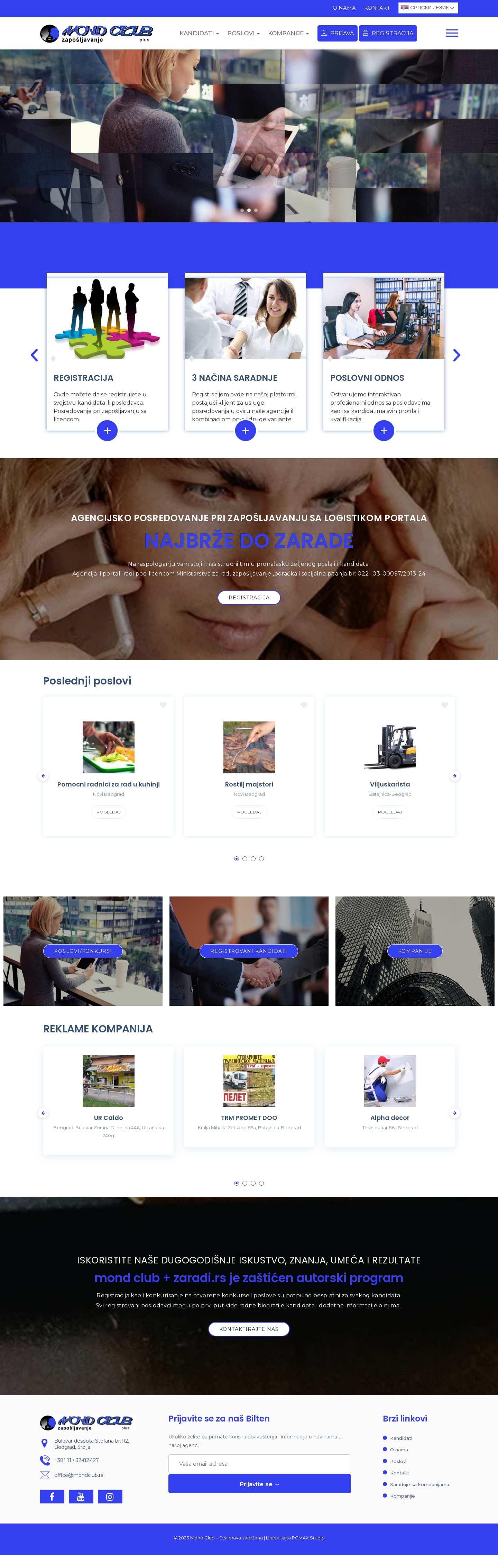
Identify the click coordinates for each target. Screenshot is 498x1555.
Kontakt (377, 7)
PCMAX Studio (308, 1537)
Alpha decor (389, 1117)
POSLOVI (243, 33)
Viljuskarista (390, 784)
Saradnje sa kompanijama (419, 1484)
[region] (249, 135)
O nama (344, 7)
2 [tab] (245, 859)
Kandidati (401, 1438)
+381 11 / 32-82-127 (76, 1460)
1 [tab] (237, 859)
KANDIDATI (199, 33)
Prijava (337, 33)
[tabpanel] (108, 772)
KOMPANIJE (288, 33)
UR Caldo (108, 1117)
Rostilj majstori (249, 784)
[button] (242, 210)
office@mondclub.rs (78, 1475)
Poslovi (398, 1461)
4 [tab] (261, 859)
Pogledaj (108, 812)
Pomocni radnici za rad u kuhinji (108, 784)
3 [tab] (253, 859)
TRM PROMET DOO (249, 1117)
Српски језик (424, 8)
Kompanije (402, 1496)
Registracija (388, 33)
